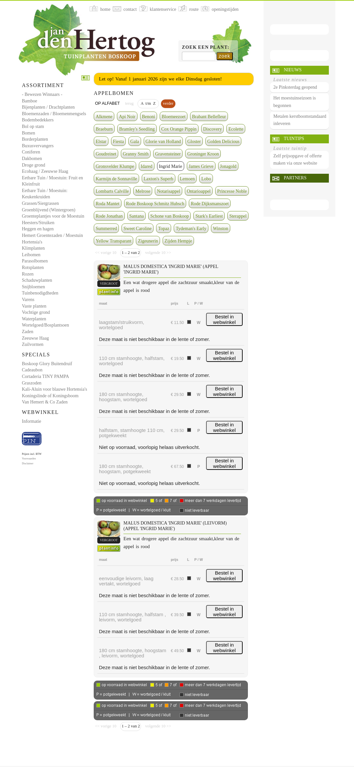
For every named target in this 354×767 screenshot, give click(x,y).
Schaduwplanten (37, 280)
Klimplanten (33, 248)
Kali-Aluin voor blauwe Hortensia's (54, 389)
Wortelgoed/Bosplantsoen (45, 325)
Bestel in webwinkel (224, 319)
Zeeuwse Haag (35, 338)
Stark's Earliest (209, 216)
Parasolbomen (35, 261)
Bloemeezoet (173, 116)
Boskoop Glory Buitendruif (47, 363)
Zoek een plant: (206, 47)
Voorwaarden (29, 458)
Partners (295, 177)
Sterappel (238, 216)
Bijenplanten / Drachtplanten (48, 107)
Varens (28, 299)
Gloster (194, 141)
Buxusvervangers (38, 145)
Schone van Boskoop (169, 216)
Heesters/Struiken (38, 222)
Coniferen (31, 152)
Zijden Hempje (178, 241)
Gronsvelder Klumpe (115, 166)
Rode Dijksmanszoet (210, 203)
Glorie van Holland (163, 141)
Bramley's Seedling (137, 129)
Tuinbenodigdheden (40, 293)
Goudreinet (106, 154)
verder (168, 103)
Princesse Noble (232, 191)
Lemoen (187, 178)
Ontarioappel (199, 191)
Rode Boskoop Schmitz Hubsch (155, 203)
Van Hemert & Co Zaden (45, 402)
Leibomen (31, 254)
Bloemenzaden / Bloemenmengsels (54, 113)
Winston (220, 228)
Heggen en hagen (38, 228)
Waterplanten (34, 318)
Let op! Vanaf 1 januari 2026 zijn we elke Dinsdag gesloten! (160, 78)
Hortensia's (32, 242)
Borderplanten (35, 139)
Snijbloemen (33, 286)
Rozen (28, 274)
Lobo (206, 178)
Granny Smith (136, 154)
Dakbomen (32, 158)
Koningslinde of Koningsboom (50, 395)
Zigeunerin (148, 241)
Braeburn (104, 129)
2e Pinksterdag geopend (295, 87)
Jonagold (228, 166)
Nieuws (292, 69)
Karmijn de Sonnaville (116, 178)
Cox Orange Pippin (179, 129)
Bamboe (29, 100)
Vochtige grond (36, 312)
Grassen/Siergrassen (40, 203)
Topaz (163, 228)
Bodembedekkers (38, 119)
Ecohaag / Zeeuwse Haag (45, 171)
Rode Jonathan (109, 216)
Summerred (106, 228)
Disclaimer (27, 463)
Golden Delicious (223, 141)
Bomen (28, 133)
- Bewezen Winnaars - (42, 94)
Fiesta (118, 141)
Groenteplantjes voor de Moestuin (53, 216)
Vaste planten (34, 306)
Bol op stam (33, 126)
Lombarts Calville (112, 191)
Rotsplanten (33, 267)
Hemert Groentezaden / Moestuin (52, 235)
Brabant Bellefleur (209, 116)
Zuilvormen (32, 344)
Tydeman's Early (191, 228)
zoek (224, 56)
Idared (147, 166)
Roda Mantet (108, 203)
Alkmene (104, 116)
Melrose (142, 191)
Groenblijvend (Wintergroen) (48, 209)
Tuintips (294, 138)
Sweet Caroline (137, 228)
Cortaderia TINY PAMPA (45, 376)
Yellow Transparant (113, 241)
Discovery (212, 129)
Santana (136, 216)
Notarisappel (168, 191)
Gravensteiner (168, 154)
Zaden (27, 331)
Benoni (148, 116)
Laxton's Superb (158, 178)
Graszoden (31, 383)
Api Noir (127, 116)
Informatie (31, 421)
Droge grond (33, 165)
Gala (134, 141)
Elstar (101, 141)
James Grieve (201, 166)
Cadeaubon (32, 369)
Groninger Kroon (203, 154)
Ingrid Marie (170, 166)
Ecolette (235, 129)
